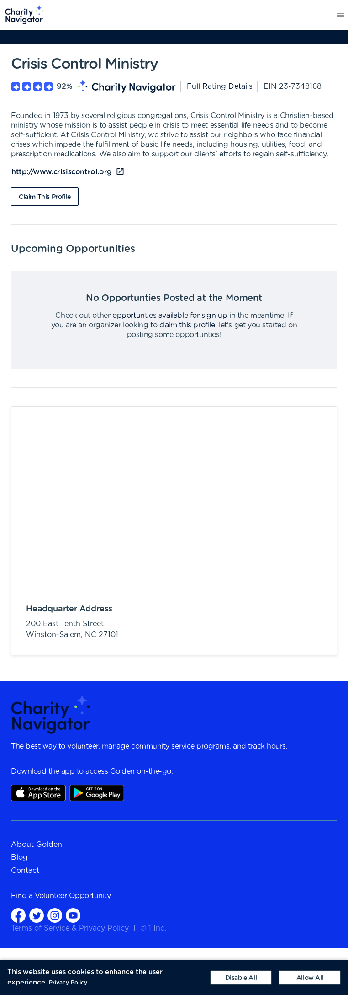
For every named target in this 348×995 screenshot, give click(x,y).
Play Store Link (96, 793)
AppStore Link (38, 793)
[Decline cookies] (241, 977)
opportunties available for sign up (169, 315)
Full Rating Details (220, 86)
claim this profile (187, 325)
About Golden (36, 844)
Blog (19, 857)
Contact (25, 870)
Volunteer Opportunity (73, 895)
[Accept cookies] (310, 977)
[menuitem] (21, 15)
